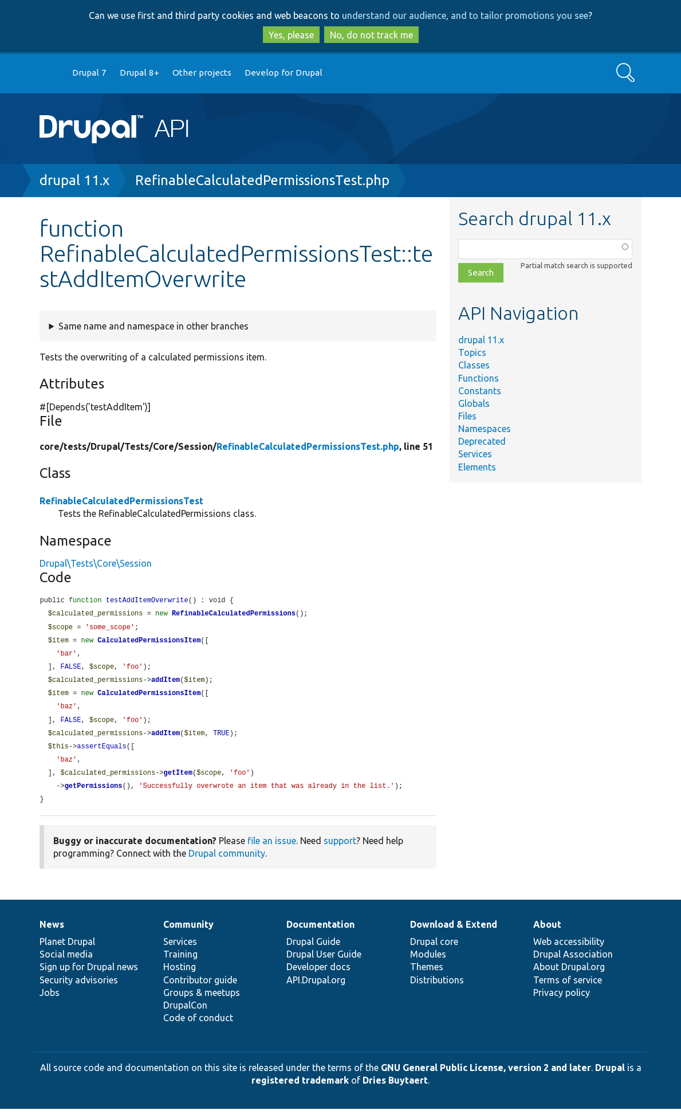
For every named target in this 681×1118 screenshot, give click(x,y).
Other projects (201, 72)
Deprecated (482, 441)
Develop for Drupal (283, 72)
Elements (477, 467)
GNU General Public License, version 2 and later (486, 1077)
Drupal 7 (89, 72)
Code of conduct (198, 1027)
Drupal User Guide (323, 963)
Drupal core (434, 951)
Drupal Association (573, 963)
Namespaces (484, 428)
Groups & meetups (201, 1002)
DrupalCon (185, 1014)
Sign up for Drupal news (89, 976)
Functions (478, 378)
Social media (66, 963)
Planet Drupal (67, 951)
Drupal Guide (313, 951)
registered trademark (300, 1089)
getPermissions (94, 794)
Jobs (50, 1002)
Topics (472, 352)
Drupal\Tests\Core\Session (96, 563)
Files (467, 416)
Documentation (320, 933)
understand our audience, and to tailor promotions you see (465, 15)
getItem (177, 781)
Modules (428, 963)
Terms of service (567, 989)
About (547, 933)
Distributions (437, 989)
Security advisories (79, 989)
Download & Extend (453, 933)
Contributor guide (200, 989)
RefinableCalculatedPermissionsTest (121, 501)
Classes (474, 365)
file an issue (271, 850)
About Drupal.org (569, 976)
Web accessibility (568, 951)
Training (180, 963)
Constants (479, 391)
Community (188, 933)
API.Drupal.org (315, 989)
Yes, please (291, 35)
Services (475, 454)
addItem (165, 684)
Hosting (179, 976)
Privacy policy (561, 1002)
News (52, 933)
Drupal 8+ (139, 72)
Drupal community (226, 862)
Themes (426, 976)
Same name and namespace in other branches (153, 326)
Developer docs (318, 976)
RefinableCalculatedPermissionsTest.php (262, 180)
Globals (474, 403)
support (340, 850)
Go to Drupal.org (50, 73)
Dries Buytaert (395, 1089)
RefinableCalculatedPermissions (234, 614)
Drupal (610, 1077)
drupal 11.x (74, 180)
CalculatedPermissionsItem (148, 643)
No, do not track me (371, 35)
